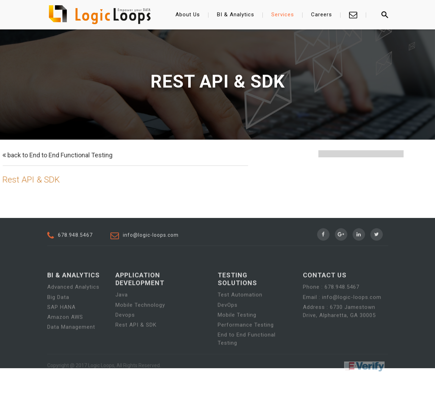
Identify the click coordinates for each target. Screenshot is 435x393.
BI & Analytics (235, 14)
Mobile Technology (140, 319)
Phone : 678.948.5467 (331, 301)
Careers (321, 14)
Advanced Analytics (73, 301)
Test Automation (240, 309)
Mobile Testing (237, 329)
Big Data (58, 311)
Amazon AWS (65, 331)
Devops (125, 329)
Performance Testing (246, 339)
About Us (187, 14)
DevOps (228, 319)
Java (121, 309)
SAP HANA (61, 321)
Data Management (71, 341)
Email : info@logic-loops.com (342, 311)
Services (282, 14)
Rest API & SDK (136, 339)
